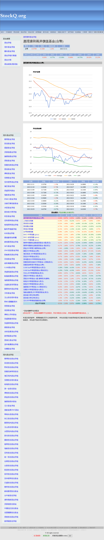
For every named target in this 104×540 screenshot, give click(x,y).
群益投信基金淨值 (10, 397)
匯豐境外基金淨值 (10, 289)
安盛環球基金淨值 (10, 323)
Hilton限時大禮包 (52, 530)
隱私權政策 (83, 527)
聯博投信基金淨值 (10, 359)
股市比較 (46, 32)
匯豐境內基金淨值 (10, 423)
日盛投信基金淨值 (10, 483)
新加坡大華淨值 (10, 212)
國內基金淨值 (9, 51)
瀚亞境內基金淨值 (10, 376)
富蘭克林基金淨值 (10, 165)
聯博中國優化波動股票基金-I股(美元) (36, 245)
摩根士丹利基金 (10, 314)
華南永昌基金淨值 (10, 414)
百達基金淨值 (9, 259)
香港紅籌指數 (28, 229)
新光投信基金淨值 (10, 436)
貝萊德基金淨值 (10, 152)
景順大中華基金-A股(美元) (33, 276)
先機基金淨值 (9, 349)
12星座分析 (32, 527)
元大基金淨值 (9, 406)
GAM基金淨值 (9, 267)
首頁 (2, 32)
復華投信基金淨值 (10, 444)
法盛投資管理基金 (10, 285)
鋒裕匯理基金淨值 (10, 242)
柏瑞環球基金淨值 (10, 225)
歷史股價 (16, 32)
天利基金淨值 (9, 293)
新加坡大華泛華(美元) (31, 298)
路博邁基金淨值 (10, 336)
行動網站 (41, 527)
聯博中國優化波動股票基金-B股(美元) (37, 243)
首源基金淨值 (9, 310)
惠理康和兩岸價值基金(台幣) (33, 218)
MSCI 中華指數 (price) (31, 234)
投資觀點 (78, 32)
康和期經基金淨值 (10, 500)
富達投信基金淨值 (10, 363)
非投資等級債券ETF (74, 530)
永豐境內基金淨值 (10, 431)
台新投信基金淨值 (10, 466)
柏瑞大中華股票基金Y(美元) (33, 281)
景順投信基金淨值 (10, 517)
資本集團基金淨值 (10, 344)
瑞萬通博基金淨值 (10, 280)
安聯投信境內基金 (10, 380)
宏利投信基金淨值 (10, 453)
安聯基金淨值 (9, 178)
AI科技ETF (83, 530)
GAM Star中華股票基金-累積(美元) (35, 270)
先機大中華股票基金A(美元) (33, 289)
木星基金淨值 (9, 208)
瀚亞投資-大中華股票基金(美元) (34, 254)
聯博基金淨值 (9, 139)
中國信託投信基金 (10, 508)
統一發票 (23, 527)
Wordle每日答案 (52, 527)
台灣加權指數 (28, 232)
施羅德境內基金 (10, 401)
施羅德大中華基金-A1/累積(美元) (35, 287)
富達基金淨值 (9, 143)
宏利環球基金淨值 (10, 220)
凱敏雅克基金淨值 (10, 255)
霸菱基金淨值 (9, 148)
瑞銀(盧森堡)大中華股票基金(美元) (36, 292)
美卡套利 (29, 530)
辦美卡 (91, 32)
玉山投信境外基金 (10, 297)
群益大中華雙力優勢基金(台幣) (34, 248)
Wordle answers (64, 527)
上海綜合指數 (28, 221)
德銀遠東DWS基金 (11, 410)
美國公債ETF (62, 32)
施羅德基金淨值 (10, 156)
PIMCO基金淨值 (10, 199)
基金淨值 (23, 32)
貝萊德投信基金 (10, 504)
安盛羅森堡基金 (10, 319)
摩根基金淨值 (9, 173)
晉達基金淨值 (9, 169)
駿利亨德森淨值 (10, 229)
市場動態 (9, 32)
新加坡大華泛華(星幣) (31, 295)
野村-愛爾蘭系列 (10, 302)
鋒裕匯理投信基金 (10, 491)
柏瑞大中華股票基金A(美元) (33, 284)
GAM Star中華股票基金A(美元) (34, 267)
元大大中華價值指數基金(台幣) (34, 300)
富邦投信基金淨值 (10, 474)
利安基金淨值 (9, 216)
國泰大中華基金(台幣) (31, 251)
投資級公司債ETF (63, 530)
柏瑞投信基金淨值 (10, 384)
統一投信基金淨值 (10, 457)
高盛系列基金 (9, 191)
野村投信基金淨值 (10, 367)
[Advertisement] (65, 15)
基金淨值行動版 (10, 55)
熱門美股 (71, 32)
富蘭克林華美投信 (10, 371)
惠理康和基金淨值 (29, 37)
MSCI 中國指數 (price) (31, 240)
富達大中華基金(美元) (31, 256)
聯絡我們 (92, 527)
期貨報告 (53, 32)
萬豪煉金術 (36, 530)
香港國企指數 (28, 226)
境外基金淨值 (9, 47)
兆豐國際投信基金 (10, 512)
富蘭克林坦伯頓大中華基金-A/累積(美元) (38, 262)
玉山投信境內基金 (10, 427)
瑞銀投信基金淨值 (10, 448)
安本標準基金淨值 (10, 182)
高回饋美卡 (44, 530)
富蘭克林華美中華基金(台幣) (33, 265)
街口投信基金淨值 (10, 418)
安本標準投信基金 (10, 478)
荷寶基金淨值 (9, 306)
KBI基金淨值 (8, 233)
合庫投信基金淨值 (10, 461)
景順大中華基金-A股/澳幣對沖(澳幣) (36, 278)
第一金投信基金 (10, 389)
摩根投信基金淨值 (10, 393)
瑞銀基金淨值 (9, 195)
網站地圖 (74, 527)
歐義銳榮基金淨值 (10, 276)
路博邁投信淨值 (10, 521)
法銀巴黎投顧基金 (10, 203)
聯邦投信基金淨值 (10, 487)
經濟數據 (38, 32)
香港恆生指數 (28, 223)
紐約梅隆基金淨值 (10, 263)
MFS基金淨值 (9, 246)
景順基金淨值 (9, 161)
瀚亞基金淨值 (9, 186)
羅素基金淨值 (9, 327)
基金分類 (31, 32)
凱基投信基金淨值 (10, 470)
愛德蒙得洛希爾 (10, 237)
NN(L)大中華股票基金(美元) (33, 273)
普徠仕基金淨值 (10, 340)
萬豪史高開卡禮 (22, 530)
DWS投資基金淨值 (11, 250)
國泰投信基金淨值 (10, 440)
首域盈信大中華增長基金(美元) (34, 259)
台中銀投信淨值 (10, 495)
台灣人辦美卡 (13, 527)
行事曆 (85, 32)
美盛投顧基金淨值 (10, 272)
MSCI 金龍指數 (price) (31, 237)
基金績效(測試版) (10, 64)
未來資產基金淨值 (10, 331)
